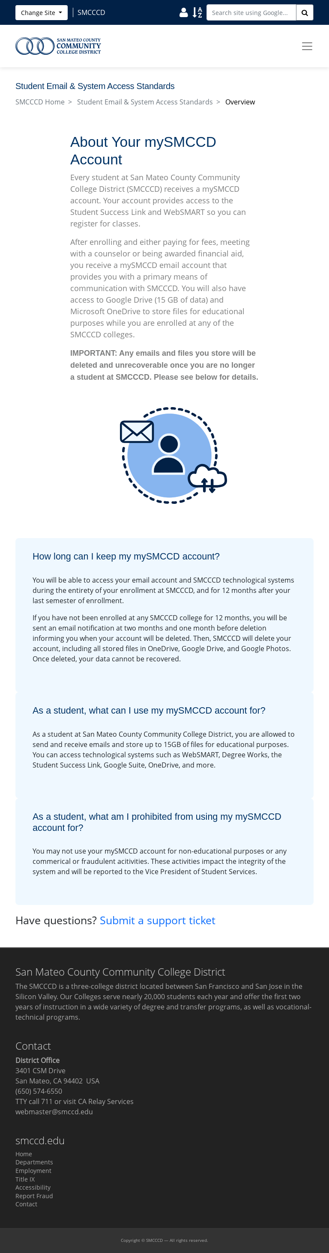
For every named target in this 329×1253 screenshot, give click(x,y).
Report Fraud (34, 1196)
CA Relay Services (106, 1101)
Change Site (39, 13)
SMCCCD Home (40, 102)
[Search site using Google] (251, 12)
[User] (183, 12)
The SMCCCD (36, 986)
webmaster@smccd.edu (54, 1111)
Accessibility (33, 1187)
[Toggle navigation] (307, 46)
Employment (33, 1171)
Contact (26, 1204)
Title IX (25, 1179)
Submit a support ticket (157, 920)
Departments (34, 1162)
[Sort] (197, 12)
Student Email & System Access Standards (145, 102)
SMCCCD (154, 1240)
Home (23, 1154)
